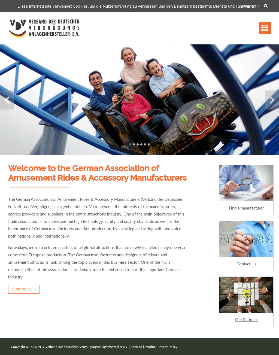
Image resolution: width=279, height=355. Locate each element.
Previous (7, 100)
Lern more (22, 289)
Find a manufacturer (246, 207)
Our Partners (246, 319)
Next (272, 100)
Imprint (150, 347)
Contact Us (246, 263)
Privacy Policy (167, 347)
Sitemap (136, 347)
